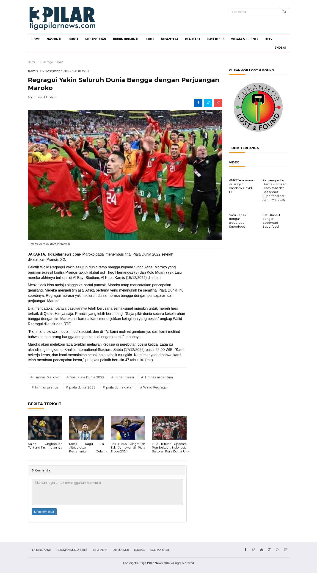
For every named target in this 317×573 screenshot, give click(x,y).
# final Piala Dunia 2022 (85, 377)
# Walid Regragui (154, 387)
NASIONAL (54, 39)
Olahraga (46, 62)
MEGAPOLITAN (95, 39)
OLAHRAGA (192, 39)
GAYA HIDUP (215, 39)
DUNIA (73, 39)
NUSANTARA (169, 39)
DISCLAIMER (121, 550)
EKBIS (150, 39)
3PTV (268, 39)
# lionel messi (122, 377)
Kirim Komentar (44, 512)
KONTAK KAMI (159, 550)
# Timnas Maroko (44, 377)
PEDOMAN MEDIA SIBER (71, 550)
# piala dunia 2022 (81, 387)
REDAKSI (139, 550)
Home (32, 62)
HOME (35, 39)
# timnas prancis (45, 387)
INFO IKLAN (100, 550)
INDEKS (280, 48)
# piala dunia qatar (118, 387)
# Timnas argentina (157, 377)
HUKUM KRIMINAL (126, 39)
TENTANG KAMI (40, 550)
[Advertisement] (207, 320)
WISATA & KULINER (244, 39)
